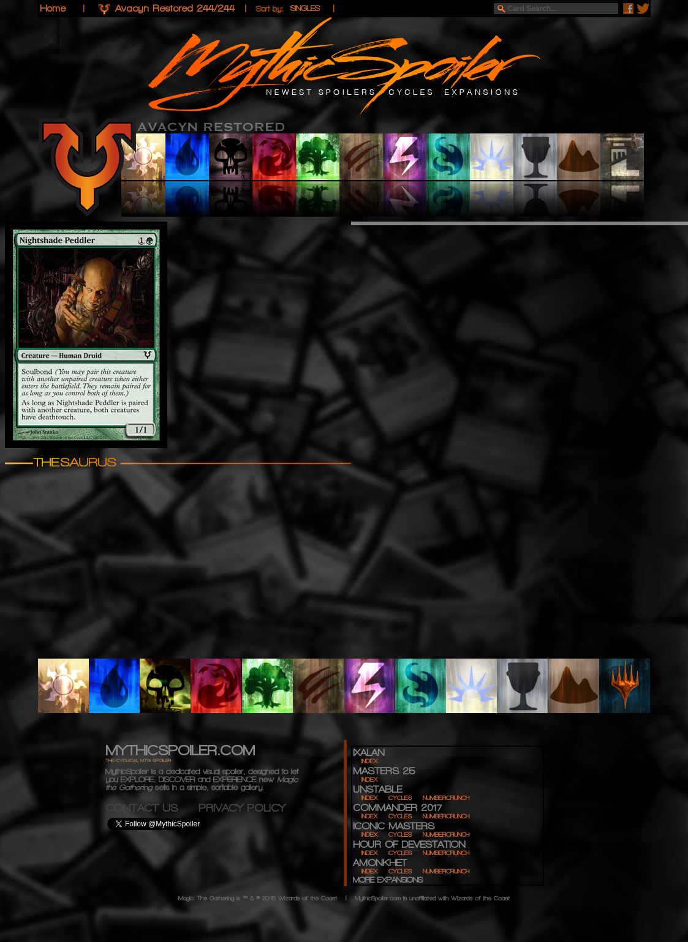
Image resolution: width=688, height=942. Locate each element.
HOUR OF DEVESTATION (409, 844)
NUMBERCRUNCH (446, 797)
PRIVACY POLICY (241, 807)
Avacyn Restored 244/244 (175, 8)
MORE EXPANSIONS (388, 880)
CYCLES (400, 797)
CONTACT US (151, 807)
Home (53, 8)
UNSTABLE (377, 789)
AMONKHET (380, 863)
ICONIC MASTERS (393, 826)
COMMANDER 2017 (397, 807)
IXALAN (368, 752)
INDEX (369, 761)
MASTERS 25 (384, 771)
